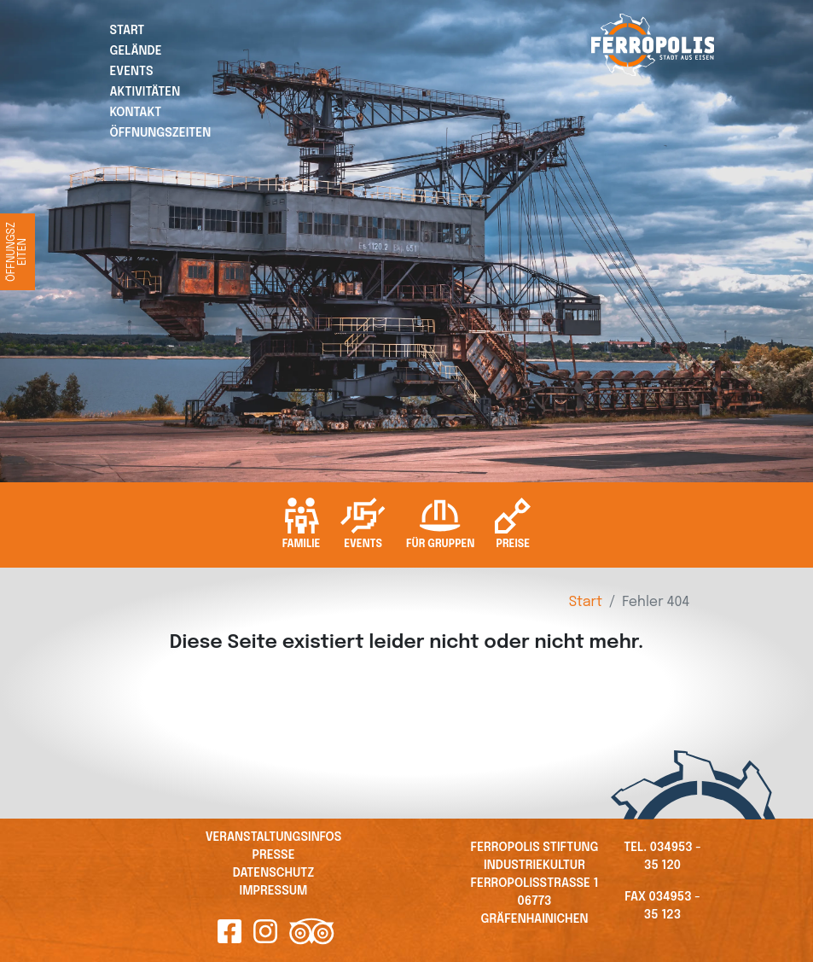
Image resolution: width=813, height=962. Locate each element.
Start (127, 31)
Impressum (274, 891)
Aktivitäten (145, 92)
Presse (273, 855)
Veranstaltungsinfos (274, 837)
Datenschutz (274, 873)
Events (132, 72)
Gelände (136, 51)
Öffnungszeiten (161, 133)
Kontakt (136, 113)
